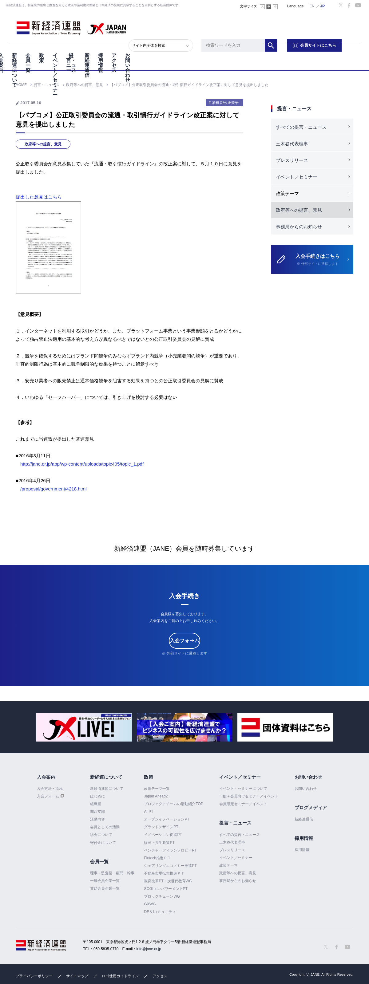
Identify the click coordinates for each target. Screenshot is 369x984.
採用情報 (275, 51)
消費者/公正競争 (225, 102)
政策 (122, 51)
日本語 (322, 6)
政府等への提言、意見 (43, 144)
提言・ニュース (206, 51)
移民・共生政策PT (159, 842)
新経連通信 (244, 51)
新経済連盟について (106, 788)
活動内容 (97, 819)
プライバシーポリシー (34, 976)
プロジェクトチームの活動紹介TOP (173, 804)
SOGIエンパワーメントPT (165, 889)
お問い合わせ (336, 51)
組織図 (95, 804)
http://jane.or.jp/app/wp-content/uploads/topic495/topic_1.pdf (82, 463)
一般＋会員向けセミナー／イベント (248, 796)
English (312, 6)
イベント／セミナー (158, 51)
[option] (84, 727)
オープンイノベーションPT (166, 819)
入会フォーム (184, 640)
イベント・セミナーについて (243, 788)
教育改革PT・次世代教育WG (168, 881)
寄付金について (103, 842)
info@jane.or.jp (149, 949)
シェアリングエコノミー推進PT (170, 866)
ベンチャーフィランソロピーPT (170, 850)
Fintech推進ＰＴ (157, 858)
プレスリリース (292, 160)
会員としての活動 (105, 827)
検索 (289, 26)
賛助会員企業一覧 (105, 888)
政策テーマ (228, 865)
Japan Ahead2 (156, 796)
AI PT (148, 811)
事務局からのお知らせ (299, 226)
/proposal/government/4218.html (53, 488)
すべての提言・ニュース (301, 127)
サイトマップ (77, 976)
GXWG (150, 904)
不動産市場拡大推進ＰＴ (164, 873)
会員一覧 (99, 51)
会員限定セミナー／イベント (243, 804)
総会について (101, 835)
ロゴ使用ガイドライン (120, 976)
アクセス (303, 51)
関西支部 (97, 811)
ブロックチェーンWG (162, 896)
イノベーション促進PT (163, 835)
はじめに (97, 796)
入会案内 (28, 51)
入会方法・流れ (50, 788)
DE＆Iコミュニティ (160, 912)
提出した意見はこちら (39, 196)
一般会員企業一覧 (105, 881)
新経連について (63, 51)
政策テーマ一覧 (157, 788)
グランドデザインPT (161, 827)
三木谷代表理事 (292, 143)
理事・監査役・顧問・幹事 (112, 873)
